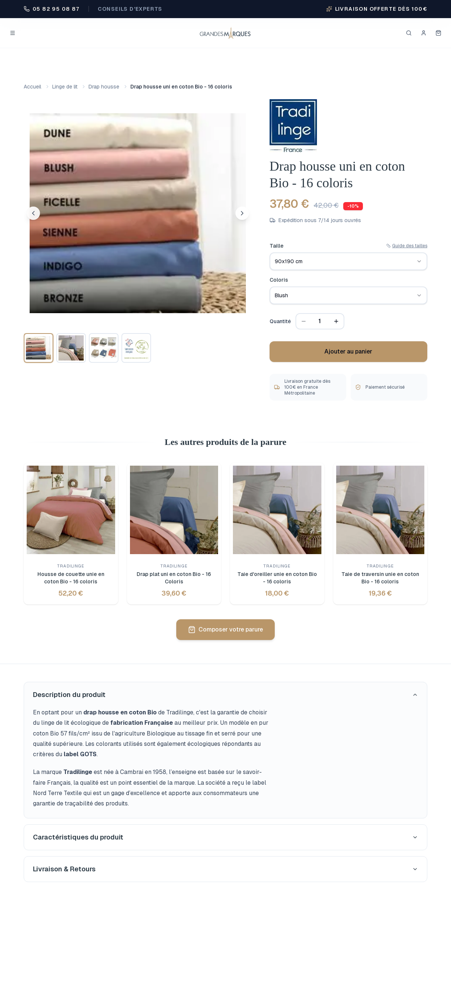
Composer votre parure (225, 629)
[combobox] (348, 261)
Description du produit (225, 694)
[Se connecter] (423, 33)
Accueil (32, 86)
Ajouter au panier (348, 351)
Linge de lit (64, 86)
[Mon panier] (438, 33)
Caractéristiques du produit (225, 837)
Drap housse (103, 86)
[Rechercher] (408, 33)
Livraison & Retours (225, 869)
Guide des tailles (406, 246)
